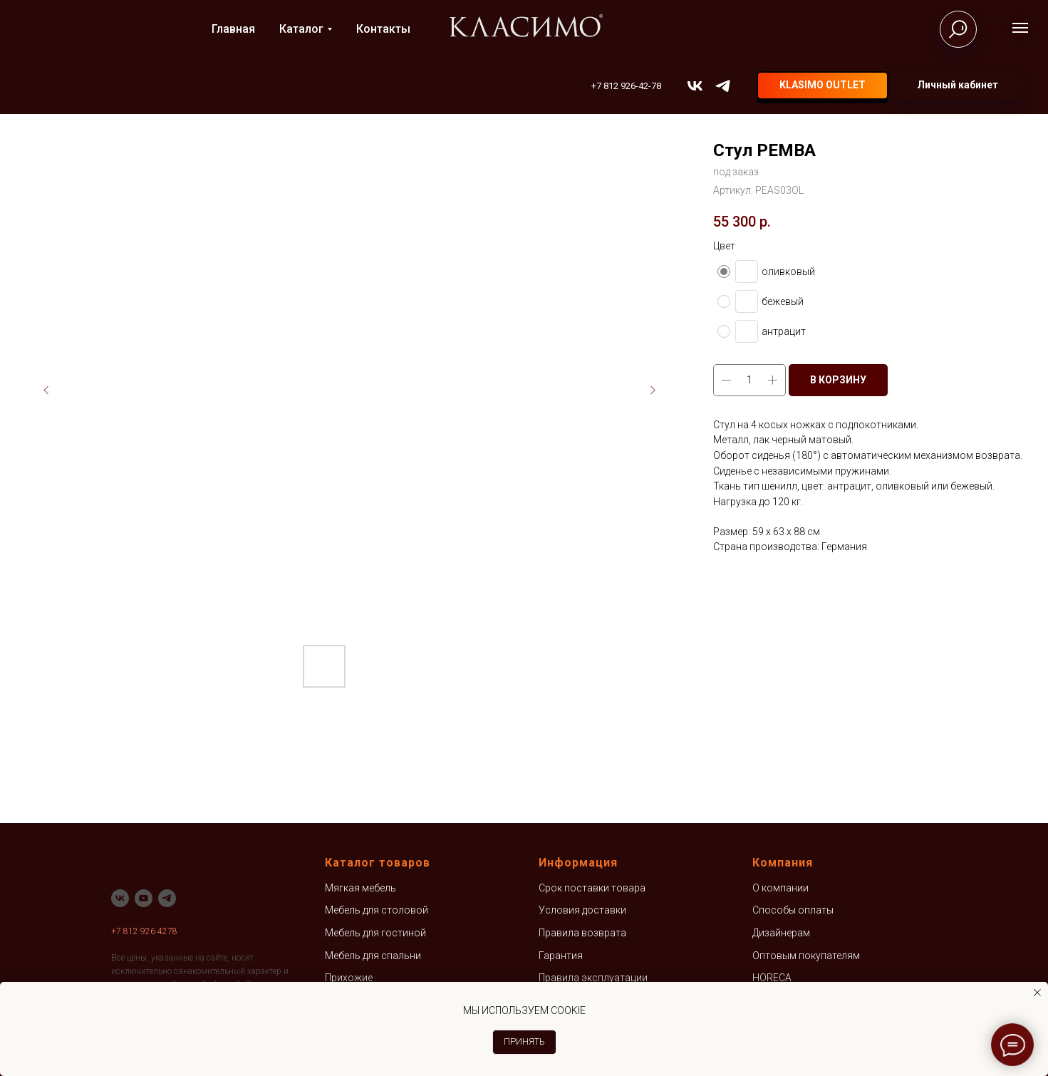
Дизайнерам (781, 932)
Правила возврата (582, 932)
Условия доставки (582, 910)
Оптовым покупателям (806, 955)
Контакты (383, 29)
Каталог (301, 29)
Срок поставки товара (592, 888)
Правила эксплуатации (593, 977)
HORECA (772, 977)
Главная (233, 29)
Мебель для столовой (376, 910)
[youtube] (143, 898)
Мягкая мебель (360, 888)
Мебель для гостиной (375, 932)
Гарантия (561, 955)
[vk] (695, 86)
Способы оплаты (793, 910)
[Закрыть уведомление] (1037, 993)
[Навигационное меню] (1020, 28)
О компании (780, 888)
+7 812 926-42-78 (626, 86)
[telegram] (723, 86)
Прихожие (349, 977)
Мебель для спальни (373, 955)
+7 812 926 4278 (144, 931)
